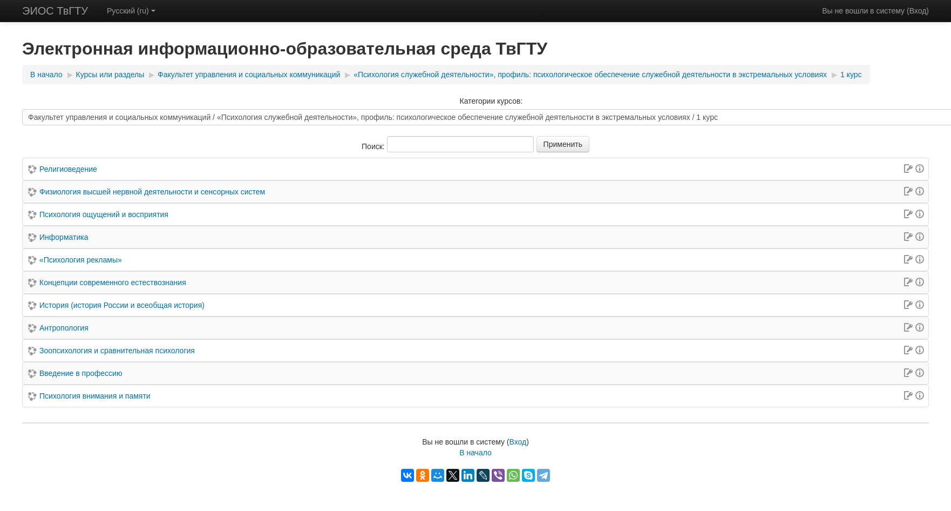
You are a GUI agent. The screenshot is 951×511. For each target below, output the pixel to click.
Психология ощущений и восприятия (103, 214)
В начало (46, 74)
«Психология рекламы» (80, 260)
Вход (918, 10)
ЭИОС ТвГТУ (55, 11)
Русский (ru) (131, 10)
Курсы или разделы (110, 74)
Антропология (64, 328)
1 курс (851, 74)
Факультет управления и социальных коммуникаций (249, 74)
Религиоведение (68, 169)
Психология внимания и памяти (95, 396)
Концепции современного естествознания (112, 282)
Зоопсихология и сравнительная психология (117, 350)
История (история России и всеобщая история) (122, 305)
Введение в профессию (80, 373)
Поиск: (374, 146)
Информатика (63, 237)
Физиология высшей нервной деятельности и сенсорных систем (152, 191)
